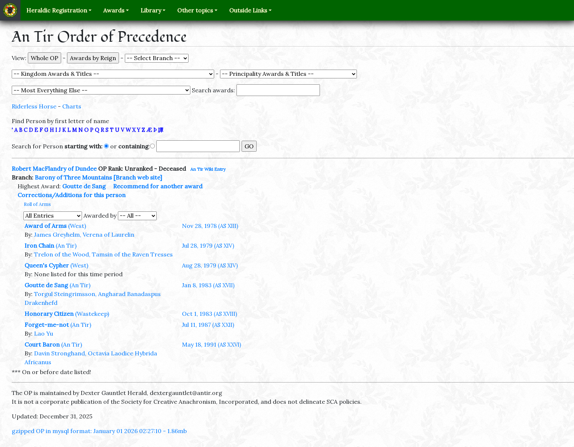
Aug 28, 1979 (210, 265)
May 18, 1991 (211, 344)
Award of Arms (46, 225)
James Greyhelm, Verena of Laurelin (84, 234)
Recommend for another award (157, 186)
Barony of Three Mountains (73, 177)
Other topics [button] (195, 10)
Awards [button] (113, 10)
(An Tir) (66, 245)
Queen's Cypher (47, 265)
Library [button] (151, 10)
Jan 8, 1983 (208, 285)
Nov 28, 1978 (210, 225)
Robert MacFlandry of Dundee (54, 168)
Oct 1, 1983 (209, 313)
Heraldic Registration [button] (56, 10)
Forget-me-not (47, 324)
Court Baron (42, 344)
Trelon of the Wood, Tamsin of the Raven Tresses (103, 254)
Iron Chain (39, 245)
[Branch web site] (137, 177)
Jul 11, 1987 (208, 324)
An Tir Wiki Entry (207, 169)
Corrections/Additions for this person (72, 195)
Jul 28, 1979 (208, 245)
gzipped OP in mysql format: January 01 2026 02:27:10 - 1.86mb (99, 431)
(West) (77, 225)
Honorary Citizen (49, 313)
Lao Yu (43, 333)
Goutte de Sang (84, 186)
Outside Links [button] (248, 10)
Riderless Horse (34, 106)
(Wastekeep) (92, 313)
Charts (71, 106)
